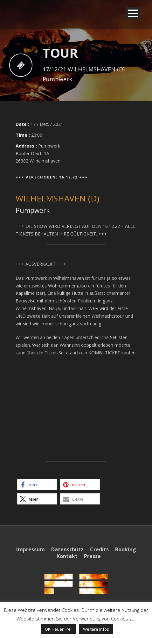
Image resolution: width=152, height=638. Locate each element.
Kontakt (67, 556)
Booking (125, 549)
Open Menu (133, 13)
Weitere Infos (96, 629)
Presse (92, 556)
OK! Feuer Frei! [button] (59, 629)
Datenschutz (67, 549)
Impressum (30, 549)
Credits (99, 549)
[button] (37, 484)
